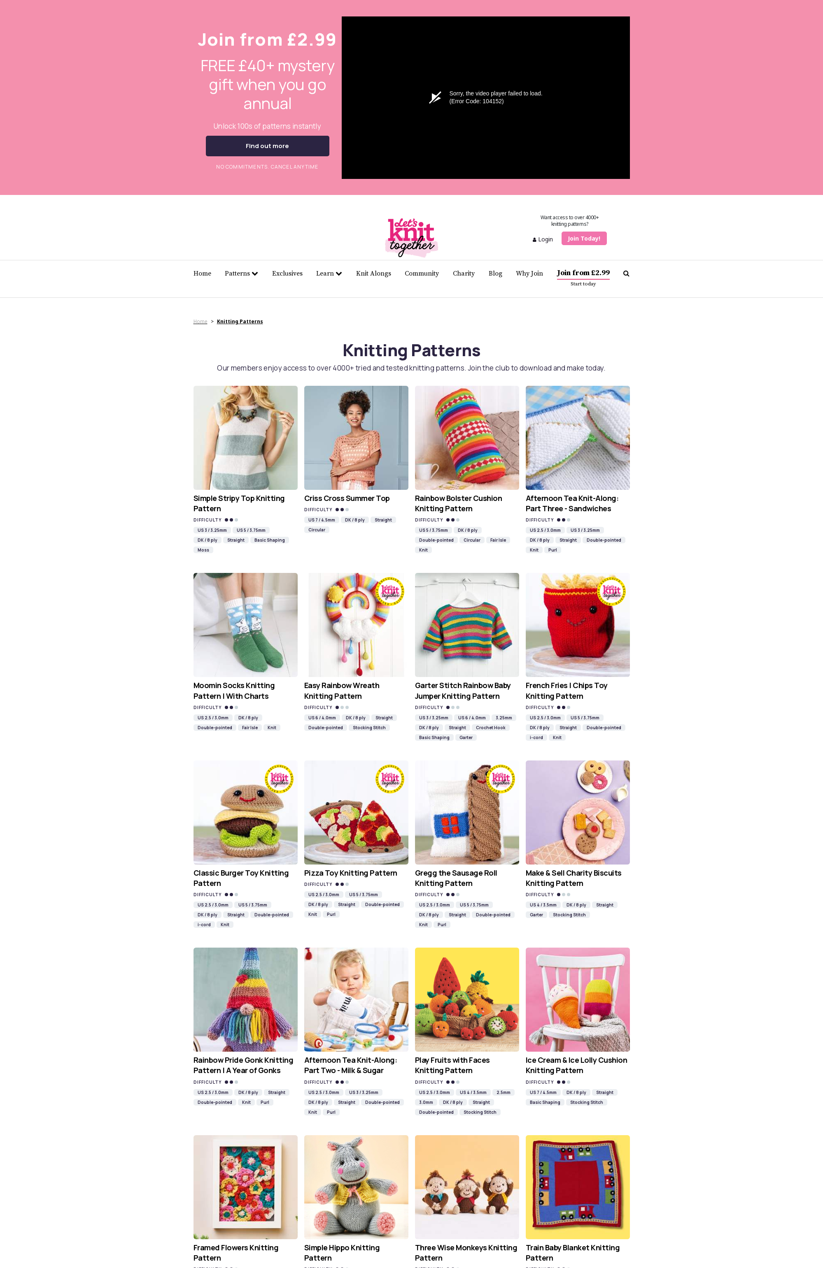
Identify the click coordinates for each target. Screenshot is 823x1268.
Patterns (241, 273)
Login (543, 239)
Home (202, 273)
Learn (329, 273)
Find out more (267, 145)
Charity (464, 273)
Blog (495, 273)
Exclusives (287, 273)
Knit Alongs (373, 273)
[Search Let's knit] (626, 273)
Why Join (529, 273)
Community (422, 273)
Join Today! (584, 238)
